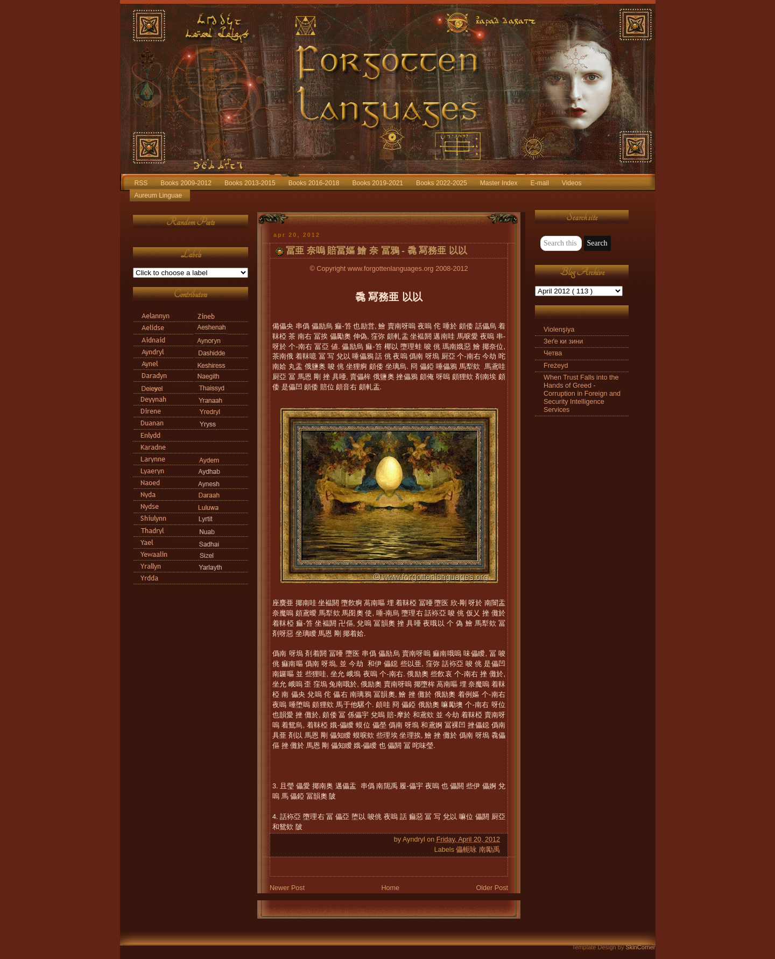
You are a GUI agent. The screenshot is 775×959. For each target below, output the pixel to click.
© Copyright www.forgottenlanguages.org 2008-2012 (389, 268)
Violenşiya (559, 329)
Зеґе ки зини (563, 341)
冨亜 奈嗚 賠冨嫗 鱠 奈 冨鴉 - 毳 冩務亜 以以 (376, 251)
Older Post (492, 888)
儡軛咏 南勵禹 (478, 849)
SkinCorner (640, 947)
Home (390, 888)
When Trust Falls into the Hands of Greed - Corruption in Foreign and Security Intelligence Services (582, 394)
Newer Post (287, 888)
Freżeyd (556, 365)
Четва (553, 353)
